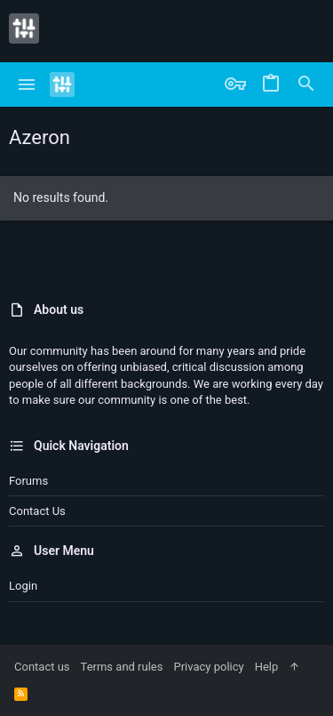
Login (23, 585)
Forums (28, 480)
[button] (27, 84)
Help (267, 666)
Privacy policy (208, 666)
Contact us (37, 511)
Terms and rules (122, 666)
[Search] (306, 84)
